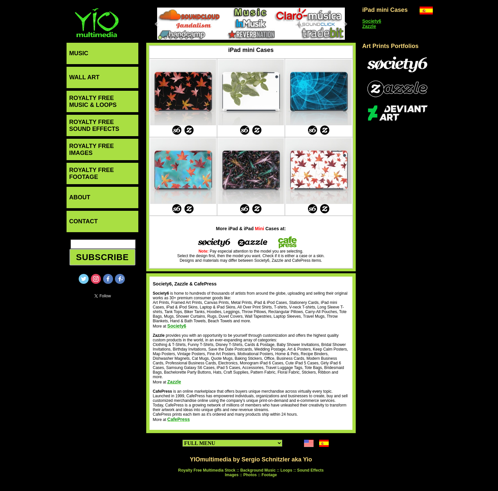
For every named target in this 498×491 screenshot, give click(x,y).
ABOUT (79, 197)
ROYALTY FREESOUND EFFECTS (94, 125)
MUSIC (78, 53)
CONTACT (83, 221)
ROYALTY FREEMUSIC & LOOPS (93, 101)
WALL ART (84, 77)
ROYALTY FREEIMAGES (91, 149)
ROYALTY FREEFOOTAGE (91, 173)
